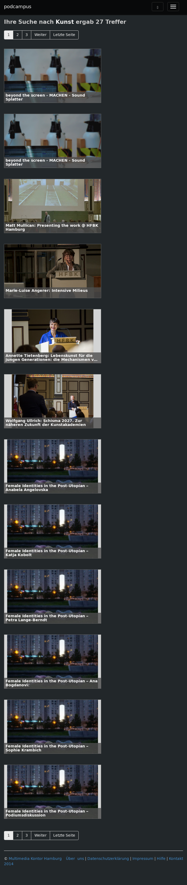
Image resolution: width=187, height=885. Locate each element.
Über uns (75, 858)
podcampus (17, 7)
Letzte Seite (64, 35)
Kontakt (176, 858)
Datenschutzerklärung (108, 858)
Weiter (40, 35)
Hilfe (161, 858)
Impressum (142, 858)
